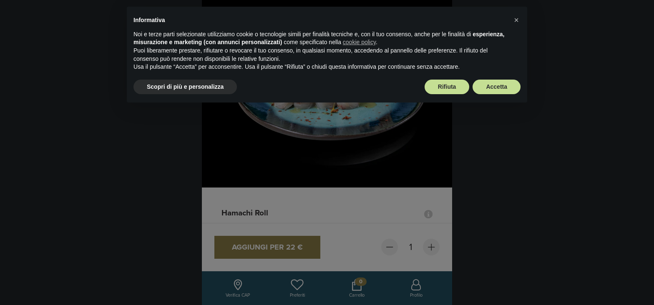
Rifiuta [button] (447, 86)
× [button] (516, 20)
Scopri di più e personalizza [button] (185, 86)
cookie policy (359, 42)
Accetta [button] (496, 86)
